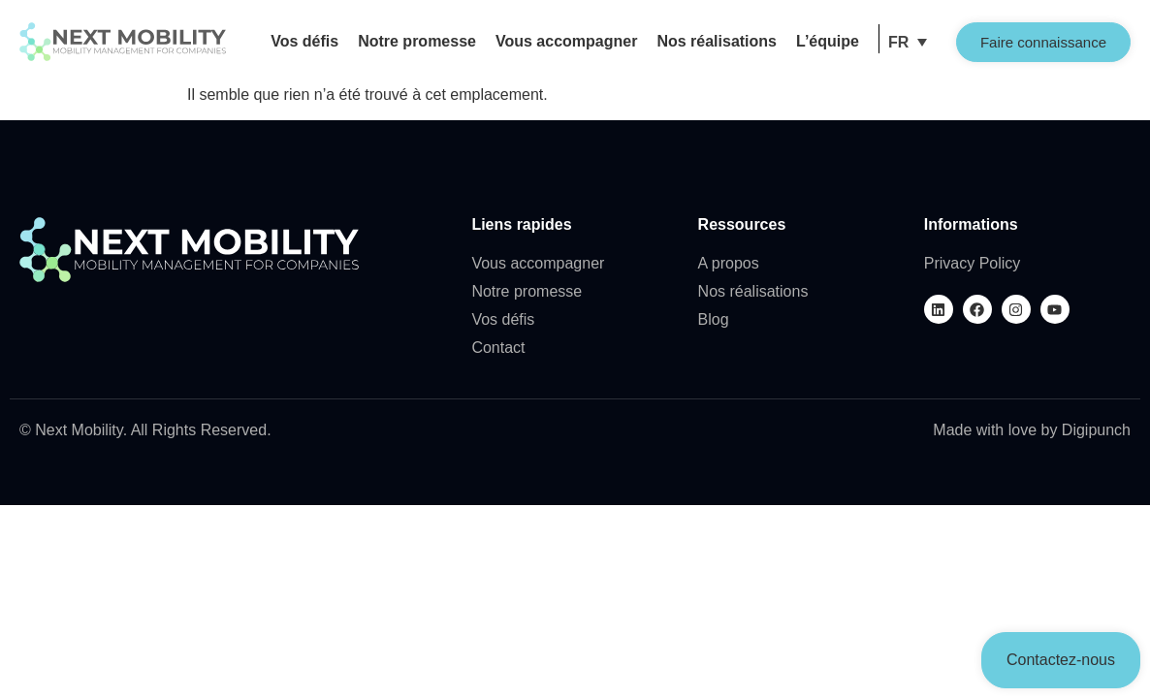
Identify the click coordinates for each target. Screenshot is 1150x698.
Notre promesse (417, 41)
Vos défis (304, 41)
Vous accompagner (566, 41)
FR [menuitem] (898, 41)
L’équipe (827, 41)
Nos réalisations (716, 41)
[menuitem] (907, 42)
